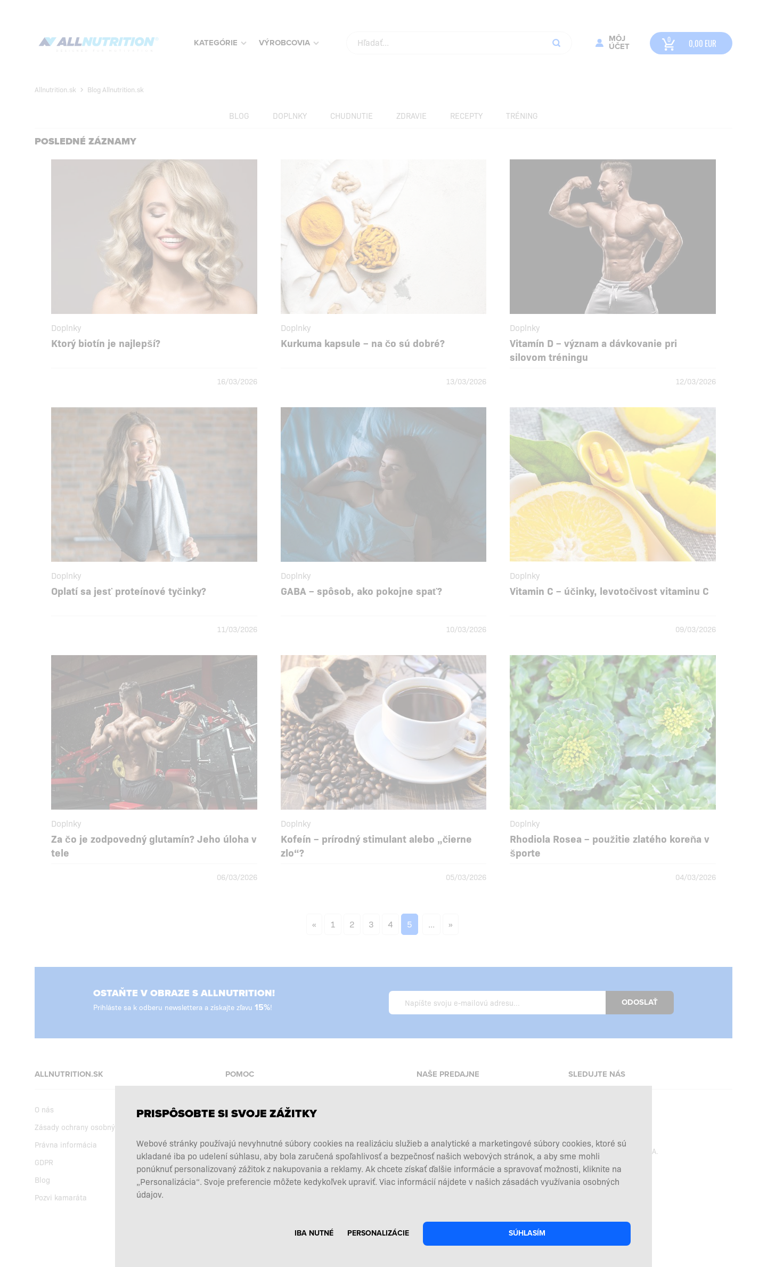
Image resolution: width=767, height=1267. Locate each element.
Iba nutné (314, 1233)
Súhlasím (527, 1233)
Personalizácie (378, 1233)
